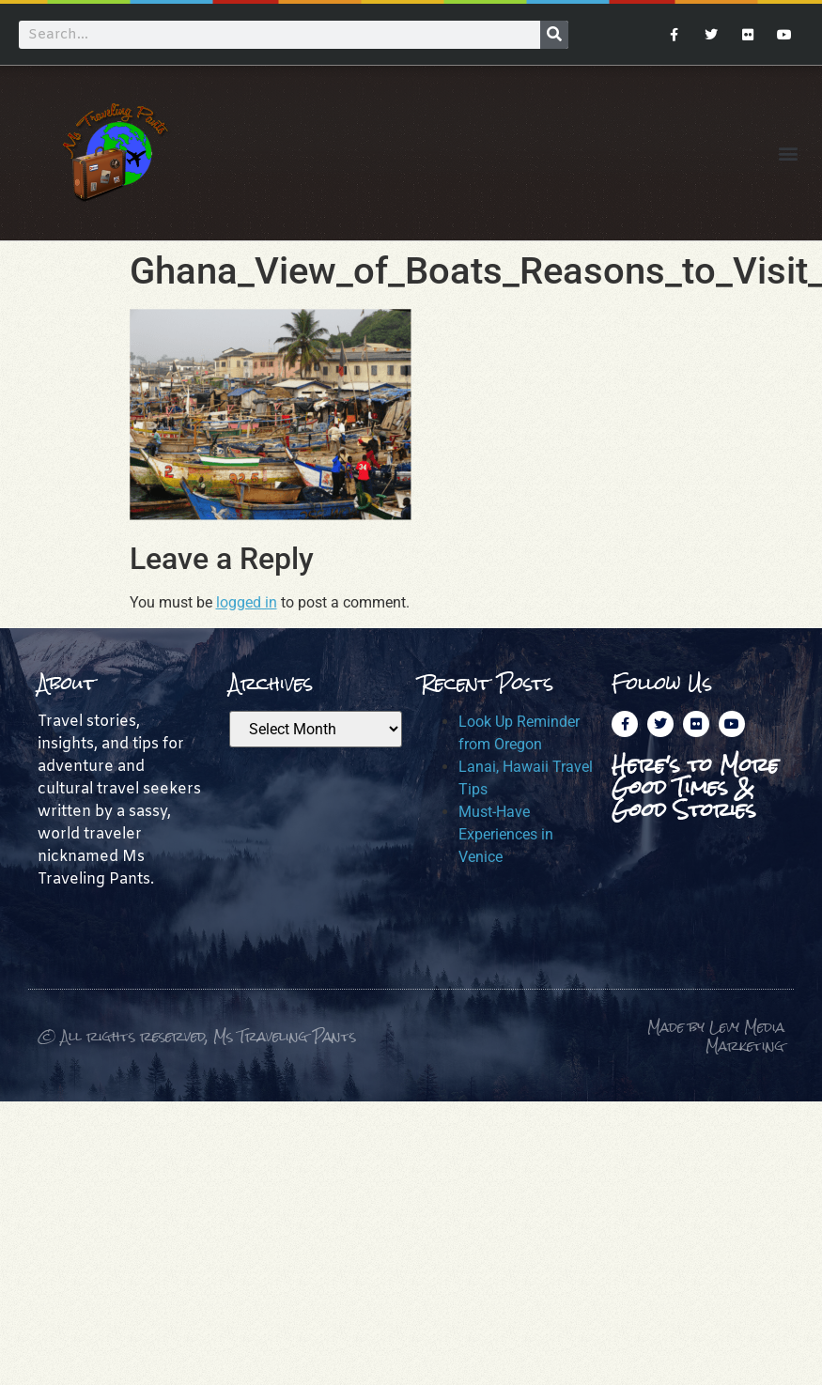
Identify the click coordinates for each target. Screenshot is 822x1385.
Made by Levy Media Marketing (715, 1036)
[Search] (554, 35)
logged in (246, 602)
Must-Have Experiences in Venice (505, 834)
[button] (787, 152)
